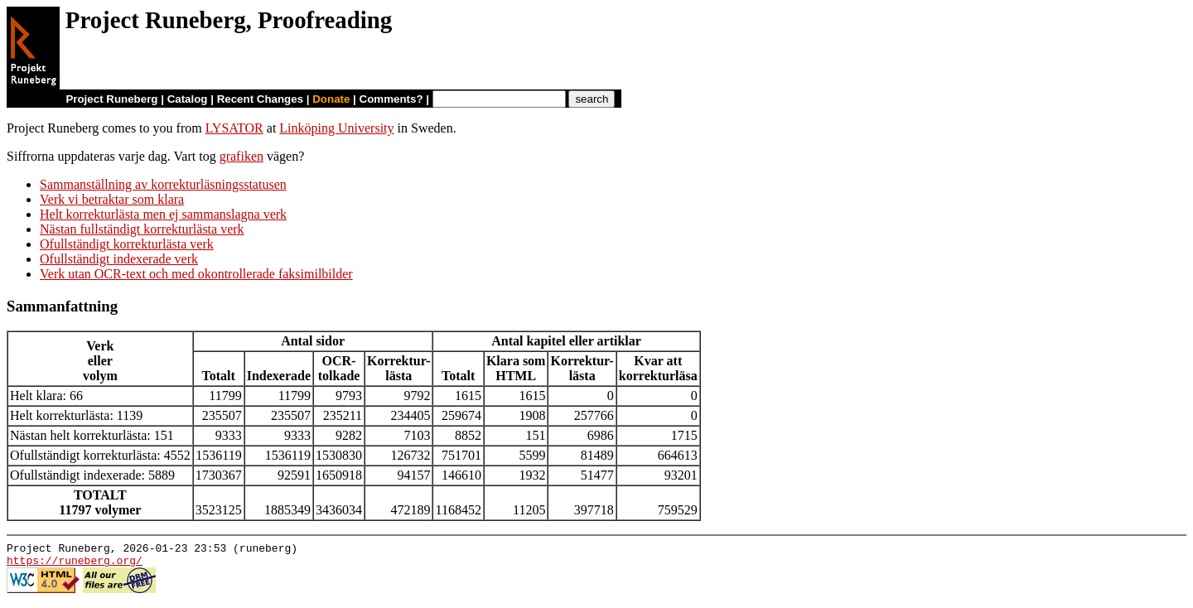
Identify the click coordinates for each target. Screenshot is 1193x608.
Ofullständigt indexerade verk (119, 259)
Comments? (391, 99)
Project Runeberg (111, 99)
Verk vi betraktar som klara (112, 199)
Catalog (187, 99)
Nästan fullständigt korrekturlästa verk (142, 229)
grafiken (241, 156)
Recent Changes (260, 99)
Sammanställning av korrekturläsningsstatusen (163, 184)
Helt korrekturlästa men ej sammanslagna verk (163, 214)
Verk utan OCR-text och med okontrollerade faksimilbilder (196, 274)
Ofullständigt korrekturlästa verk (127, 244)
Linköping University (336, 128)
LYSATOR (234, 128)
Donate (331, 99)
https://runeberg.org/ (74, 564)
